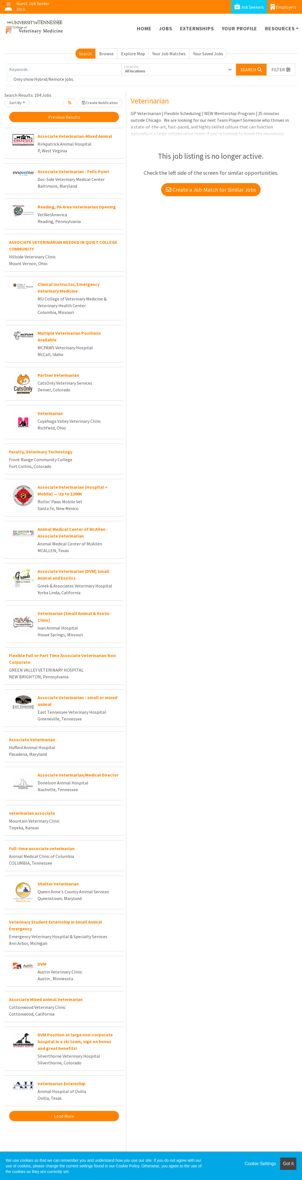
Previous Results (64, 117)
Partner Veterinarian (58, 375)
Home (144, 28)
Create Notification (100, 102)
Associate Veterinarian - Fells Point (73, 171)
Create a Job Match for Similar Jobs (211, 189)
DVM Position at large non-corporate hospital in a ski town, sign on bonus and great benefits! (75, 1041)
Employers (283, 6)
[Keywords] (64, 69)
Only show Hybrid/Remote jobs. (43, 79)
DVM (42, 964)
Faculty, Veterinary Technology (40, 451)
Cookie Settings (260, 1163)
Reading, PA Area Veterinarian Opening (77, 207)
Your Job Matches (169, 53)
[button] (281, 69)
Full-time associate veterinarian (42, 848)
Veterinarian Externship (61, 1083)
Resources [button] (279, 28)
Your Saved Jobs (208, 53)
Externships (197, 28)
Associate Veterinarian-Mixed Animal (75, 136)
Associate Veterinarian (32, 739)
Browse (106, 53)
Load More (64, 1116)
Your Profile (239, 28)
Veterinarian (50, 413)
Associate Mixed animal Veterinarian (46, 999)
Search (85, 53)
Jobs (165, 28)
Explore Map (133, 53)
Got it (288, 1163)
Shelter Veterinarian (58, 884)
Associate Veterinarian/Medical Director (78, 775)
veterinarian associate (32, 813)
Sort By (15, 102)
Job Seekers (249, 6)
